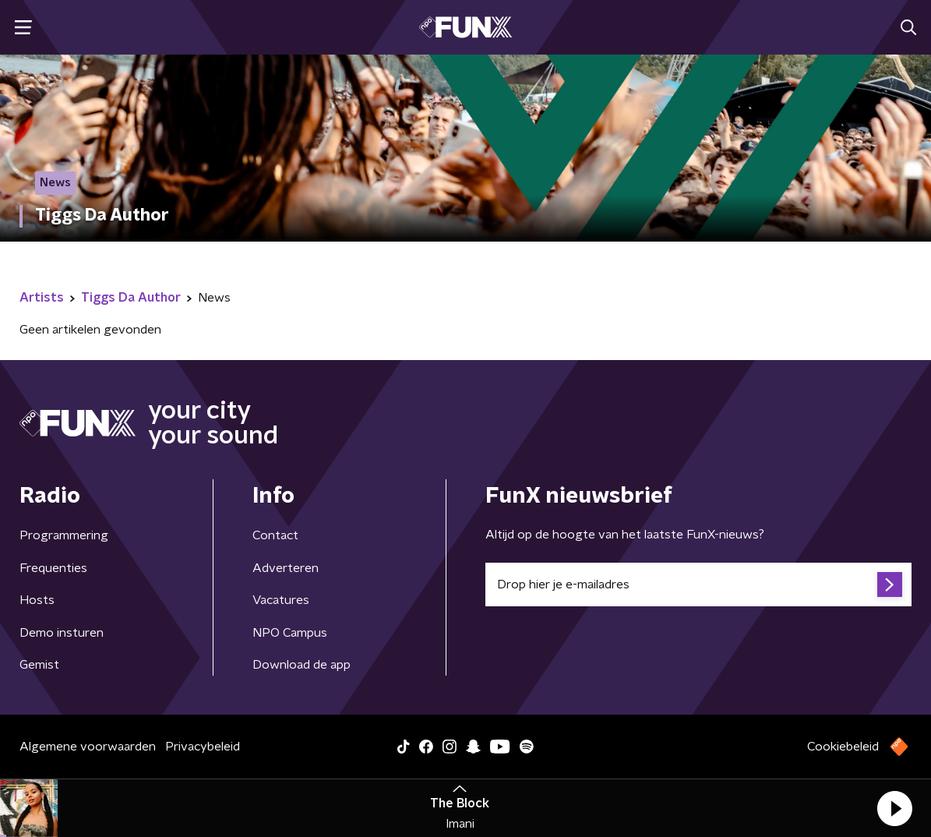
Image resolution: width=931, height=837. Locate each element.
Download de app (301, 665)
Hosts (37, 600)
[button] (894, 808)
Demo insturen (61, 633)
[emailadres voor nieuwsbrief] (698, 584)
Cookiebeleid (843, 746)
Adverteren (285, 568)
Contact (275, 535)
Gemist (39, 665)
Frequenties (53, 568)
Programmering (63, 535)
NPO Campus (289, 633)
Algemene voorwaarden (87, 746)
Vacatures (280, 600)
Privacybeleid (202, 746)
